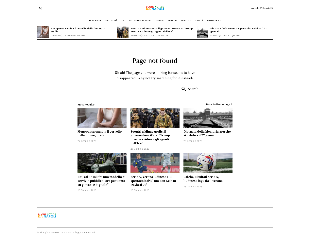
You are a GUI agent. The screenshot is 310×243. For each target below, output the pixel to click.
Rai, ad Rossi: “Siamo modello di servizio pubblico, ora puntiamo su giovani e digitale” (102, 180)
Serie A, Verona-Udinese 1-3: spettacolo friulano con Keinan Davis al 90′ (153, 180)
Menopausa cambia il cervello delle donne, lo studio (78, 30)
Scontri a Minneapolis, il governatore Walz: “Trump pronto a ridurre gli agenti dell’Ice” (161, 30)
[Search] (189, 89)
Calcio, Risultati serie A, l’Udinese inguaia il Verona (203, 179)
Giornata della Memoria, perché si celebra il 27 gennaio (238, 30)
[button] (40, 8)
